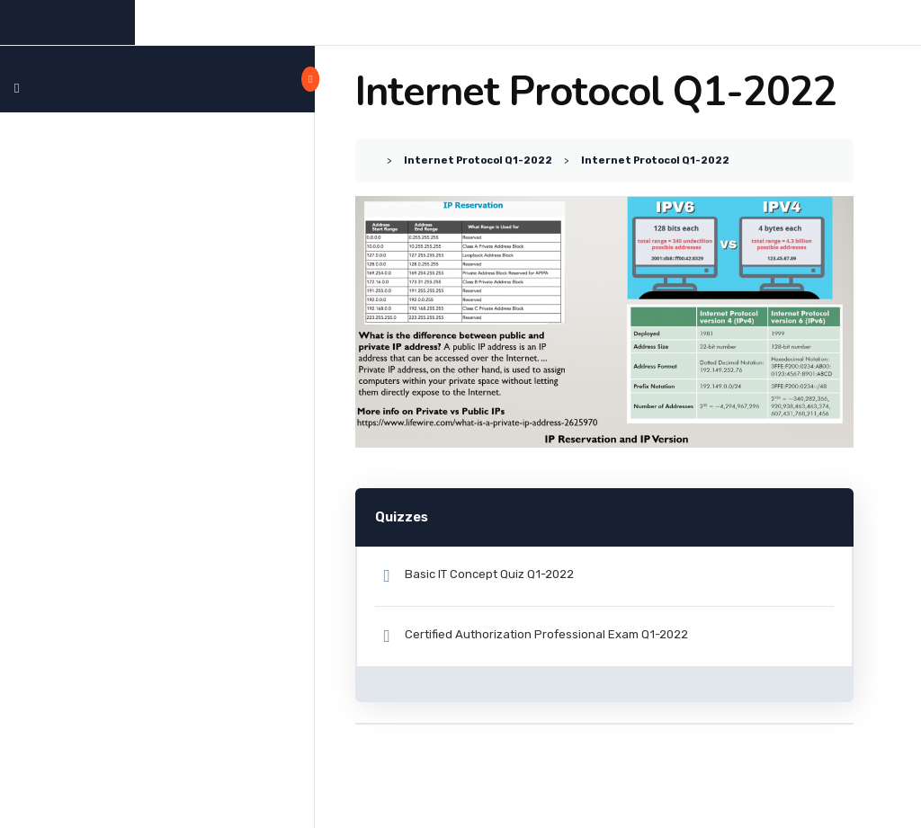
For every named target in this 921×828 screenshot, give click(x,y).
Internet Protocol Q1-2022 (478, 160)
